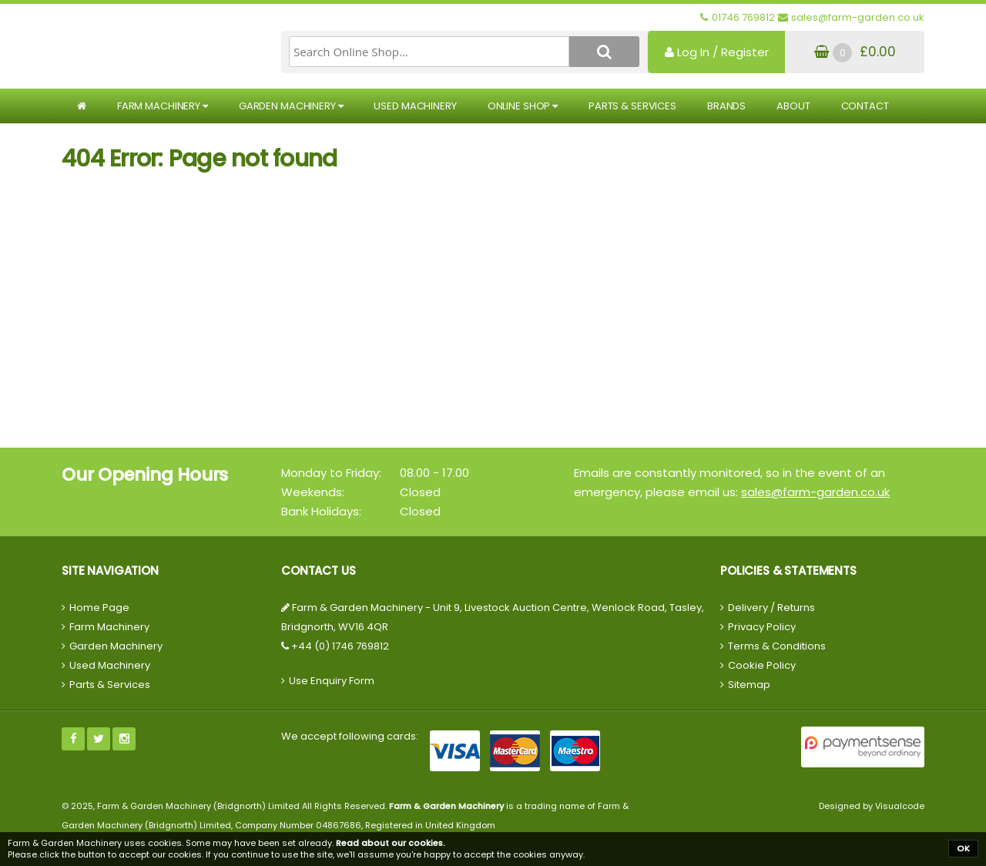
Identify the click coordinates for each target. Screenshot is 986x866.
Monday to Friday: (331, 473)
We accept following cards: (349, 736)
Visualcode (899, 806)
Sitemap (749, 684)
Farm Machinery (162, 106)
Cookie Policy (762, 665)
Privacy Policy (762, 626)
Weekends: (312, 492)
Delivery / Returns (771, 607)
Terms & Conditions (777, 646)
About (793, 106)
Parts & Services (632, 106)
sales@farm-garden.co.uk (815, 492)
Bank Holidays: (321, 511)
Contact (865, 106)
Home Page (99, 607)
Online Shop (523, 106)
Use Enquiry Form (331, 680)
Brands (726, 106)
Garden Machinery (291, 106)
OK (963, 848)
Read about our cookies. (390, 843)
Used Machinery (415, 106)
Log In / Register (717, 52)
